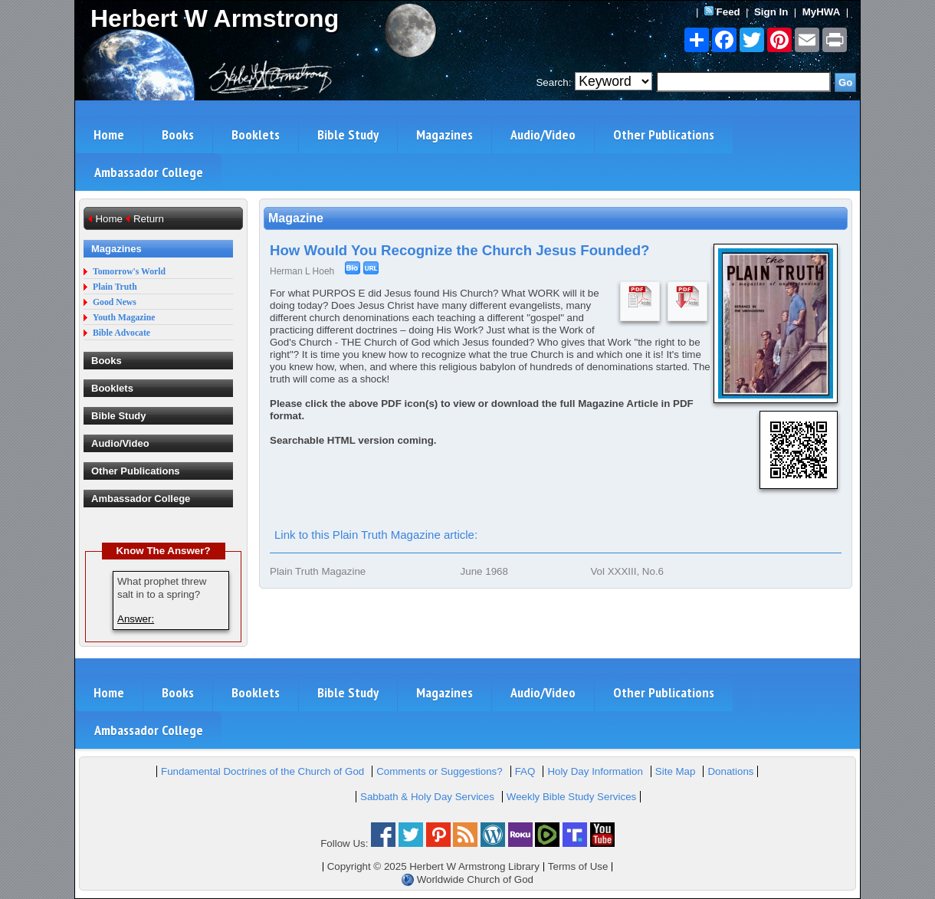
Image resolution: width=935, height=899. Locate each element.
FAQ (525, 771)
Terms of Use (578, 866)
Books (178, 134)
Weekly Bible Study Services (571, 796)
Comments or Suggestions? (439, 771)
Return (148, 219)
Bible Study (348, 134)
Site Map (675, 771)
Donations (730, 771)
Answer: (135, 619)
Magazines (444, 134)
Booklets (255, 134)
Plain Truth (115, 287)
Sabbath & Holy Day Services (427, 796)
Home (109, 134)
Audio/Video (543, 134)
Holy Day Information (594, 771)
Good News (114, 302)
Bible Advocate (121, 333)
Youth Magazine (124, 318)
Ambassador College (148, 172)
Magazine (295, 218)
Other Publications (663, 134)
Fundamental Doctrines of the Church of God (262, 771)
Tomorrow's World (129, 272)
